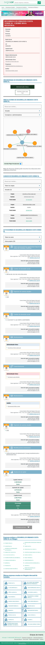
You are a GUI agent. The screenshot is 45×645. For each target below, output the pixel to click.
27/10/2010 (29, 199)
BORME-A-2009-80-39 (35, 461)
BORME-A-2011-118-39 (34, 280)
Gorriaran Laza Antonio (13, 377)
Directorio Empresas (38, 637)
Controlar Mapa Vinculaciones (11, 163)
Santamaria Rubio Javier (12, 70)
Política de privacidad (34, 639)
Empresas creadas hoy (27, 637)
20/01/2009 (29, 221)
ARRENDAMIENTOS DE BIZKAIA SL (14, 66)
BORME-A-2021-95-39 (35, 257)
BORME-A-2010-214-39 (34, 326)
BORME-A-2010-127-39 (34, 414)
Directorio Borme (18, 639)
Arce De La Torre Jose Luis (12, 61)
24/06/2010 (29, 210)
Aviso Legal (25, 639)
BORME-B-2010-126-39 (34, 436)
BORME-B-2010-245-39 (34, 303)
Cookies (41, 639)
